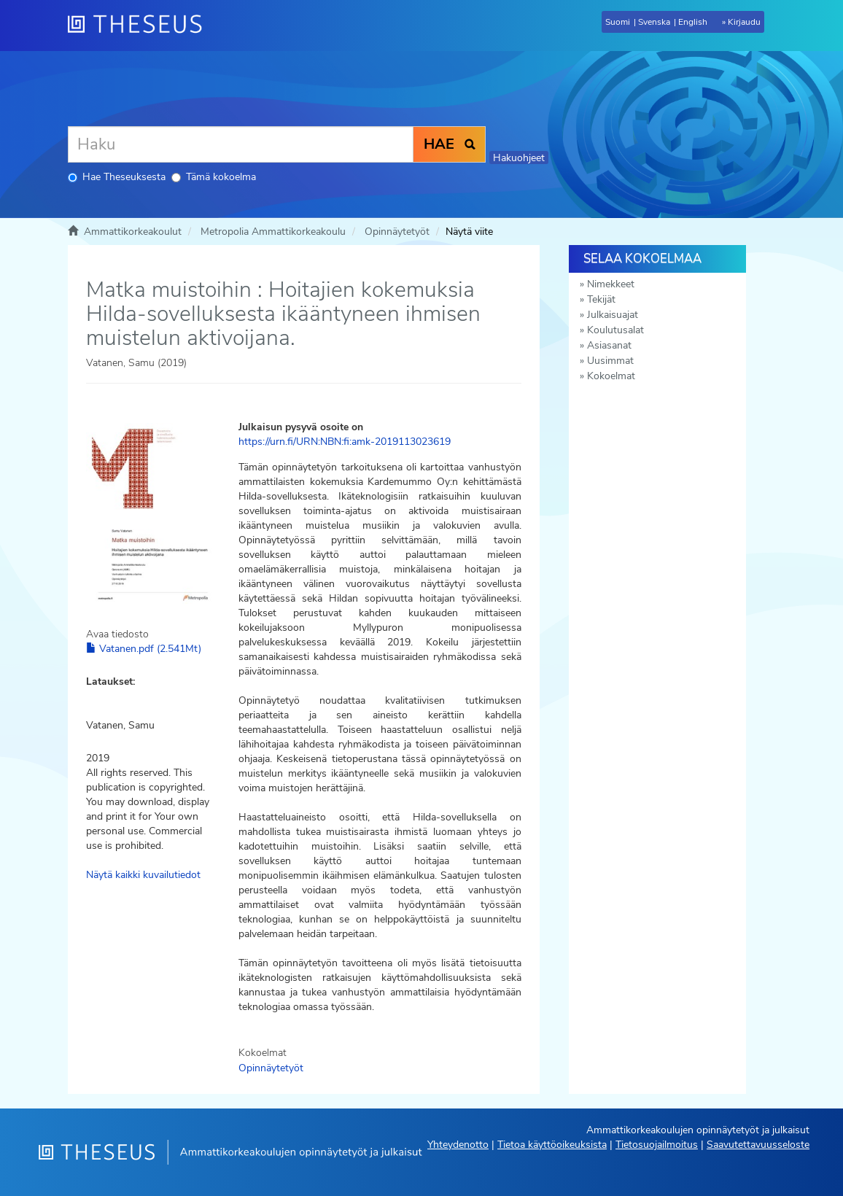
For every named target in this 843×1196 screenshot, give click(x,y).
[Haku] (240, 144)
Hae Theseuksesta (117, 177)
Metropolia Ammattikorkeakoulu (273, 231)
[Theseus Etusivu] (141, 25)
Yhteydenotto (458, 1145)
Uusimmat (610, 361)
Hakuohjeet (519, 158)
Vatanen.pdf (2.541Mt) (143, 649)
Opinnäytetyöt (397, 231)
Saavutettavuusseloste (758, 1145)
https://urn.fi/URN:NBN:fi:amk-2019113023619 (344, 441)
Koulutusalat (615, 330)
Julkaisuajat (612, 315)
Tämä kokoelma (213, 177)
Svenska (654, 22)
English (692, 22)
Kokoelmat (611, 376)
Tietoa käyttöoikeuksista (552, 1145)
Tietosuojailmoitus (656, 1145)
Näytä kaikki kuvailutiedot (143, 875)
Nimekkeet (610, 284)
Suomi (617, 22)
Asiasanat (609, 345)
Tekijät (601, 299)
